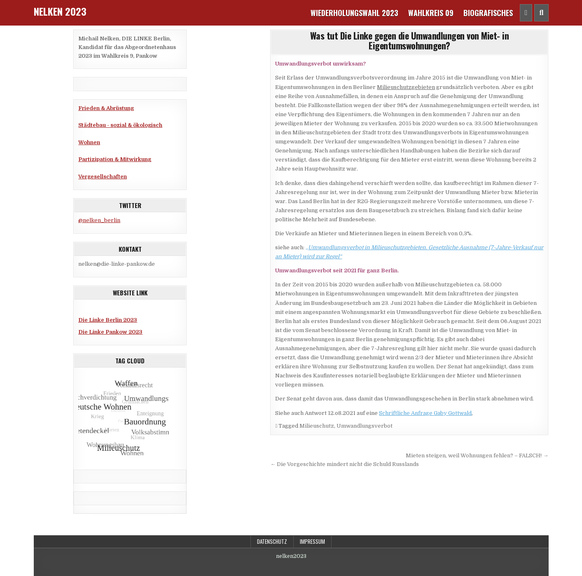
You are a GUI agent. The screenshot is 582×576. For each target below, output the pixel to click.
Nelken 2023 (60, 11)
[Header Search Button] (541, 12)
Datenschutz (272, 541)
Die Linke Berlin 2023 (107, 320)
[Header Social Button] (526, 12)
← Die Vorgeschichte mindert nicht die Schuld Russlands (344, 464)
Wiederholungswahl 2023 (354, 12)
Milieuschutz (316, 426)
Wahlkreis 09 (430, 12)
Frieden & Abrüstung (106, 108)
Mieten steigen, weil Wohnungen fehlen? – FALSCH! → (477, 455)
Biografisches (488, 12)
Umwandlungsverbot (365, 426)
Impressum (312, 541)
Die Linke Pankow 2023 (110, 332)
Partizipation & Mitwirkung (114, 159)
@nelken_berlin (99, 220)
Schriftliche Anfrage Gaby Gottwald (425, 413)
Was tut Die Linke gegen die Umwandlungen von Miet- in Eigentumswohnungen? (409, 40)
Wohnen (89, 142)
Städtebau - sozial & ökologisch (120, 125)
